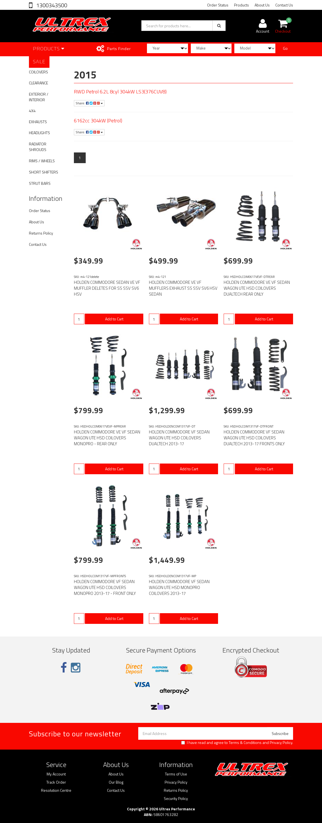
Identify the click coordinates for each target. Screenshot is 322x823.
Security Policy (176, 798)
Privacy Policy (281, 742)
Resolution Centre (56, 790)
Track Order (56, 782)
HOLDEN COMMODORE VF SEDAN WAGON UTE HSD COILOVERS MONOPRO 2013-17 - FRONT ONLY (105, 587)
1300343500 (51, 5)
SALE (39, 61)
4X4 (32, 111)
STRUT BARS (40, 183)
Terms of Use (176, 774)
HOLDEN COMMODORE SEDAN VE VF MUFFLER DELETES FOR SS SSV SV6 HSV (107, 288)
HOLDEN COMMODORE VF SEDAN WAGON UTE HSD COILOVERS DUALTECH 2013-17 (179, 438)
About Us (262, 5)
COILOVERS (38, 72)
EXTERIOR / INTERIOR (38, 97)
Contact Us (284, 5)
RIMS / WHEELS (42, 161)
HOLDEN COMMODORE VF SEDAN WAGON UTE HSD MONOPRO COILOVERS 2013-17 (179, 587)
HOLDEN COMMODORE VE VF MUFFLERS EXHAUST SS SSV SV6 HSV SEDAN (183, 288)
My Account (56, 774)
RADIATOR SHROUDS (37, 146)
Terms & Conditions (245, 742)
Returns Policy (41, 233)
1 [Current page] (80, 158)
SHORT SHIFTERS (43, 172)
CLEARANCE (38, 83)
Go (285, 48)
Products (241, 5)
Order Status (217, 5)
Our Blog (116, 782)
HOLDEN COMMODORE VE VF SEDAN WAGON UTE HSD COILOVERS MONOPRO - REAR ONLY (107, 438)
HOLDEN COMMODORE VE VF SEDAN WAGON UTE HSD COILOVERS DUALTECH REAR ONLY (257, 288)
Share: (89, 103)
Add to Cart (114, 319)
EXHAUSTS (38, 122)
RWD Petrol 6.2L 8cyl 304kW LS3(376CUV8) (120, 91)
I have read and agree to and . (237, 742)
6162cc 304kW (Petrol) (98, 120)
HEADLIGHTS (39, 133)
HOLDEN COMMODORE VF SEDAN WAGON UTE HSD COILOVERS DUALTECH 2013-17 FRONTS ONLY (254, 438)
